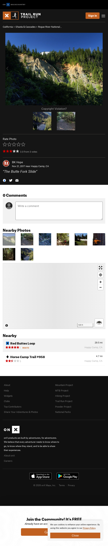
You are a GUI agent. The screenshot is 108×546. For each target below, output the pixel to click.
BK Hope (17, 162)
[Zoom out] (100, 287)
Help (6, 390)
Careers (8, 460)
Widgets (8, 395)
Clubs (7, 401)
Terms (62, 485)
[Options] (99, 323)
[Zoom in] (100, 282)
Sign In (92, 15)
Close (75, 535)
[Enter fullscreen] (100, 267)
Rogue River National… (50, 26)
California (8, 26)
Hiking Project (62, 395)
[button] (4, 180)
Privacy (71, 485)
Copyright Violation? (54, 108)
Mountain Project (64, 385)
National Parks (63, 411)
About (7, 385)
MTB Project (61, 390)
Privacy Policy (89, 528)
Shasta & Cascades (25, 26)
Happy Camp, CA (40, 166)
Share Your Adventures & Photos (21, 411)
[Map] (54, 296)
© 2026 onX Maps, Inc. (44, 485)
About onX (9, 455)
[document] (75, 530)
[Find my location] (100, 274)
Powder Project (63, 406)
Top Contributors (12, 406)
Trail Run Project (63, 401)
